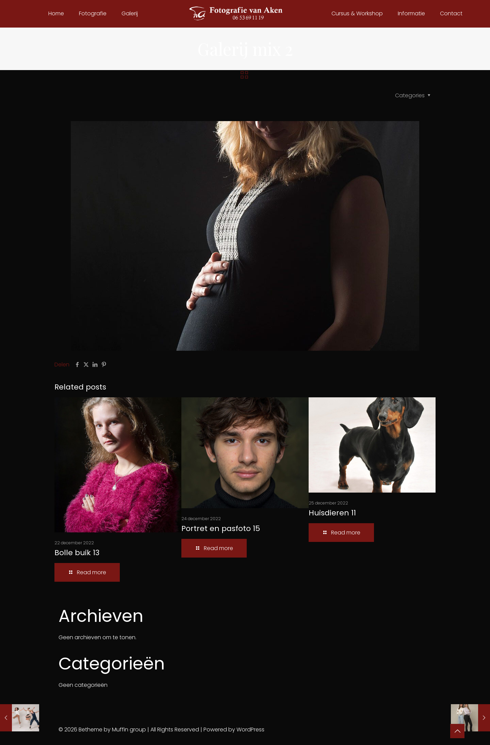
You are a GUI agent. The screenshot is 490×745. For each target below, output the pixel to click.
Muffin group (129, 729)
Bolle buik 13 (76, 552)
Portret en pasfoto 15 (220, 528)
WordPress (250, 729)
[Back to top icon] (457, 731)
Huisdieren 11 (332, 513)
